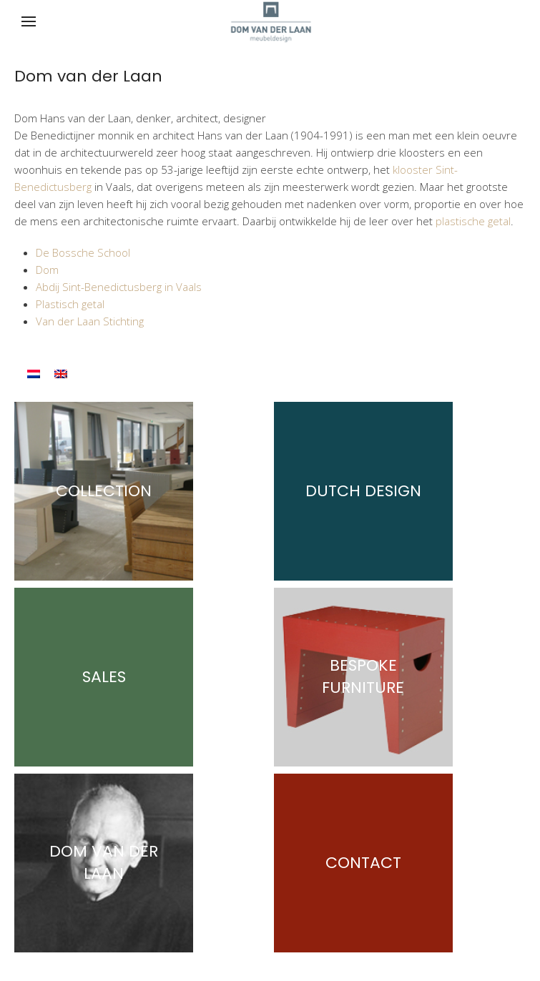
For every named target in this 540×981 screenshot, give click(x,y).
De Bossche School (83, 252)
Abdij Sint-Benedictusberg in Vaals (119, 287)
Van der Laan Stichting (90, 321)
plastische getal (473, 221)
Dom (47, 269)
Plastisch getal (70, 304)
